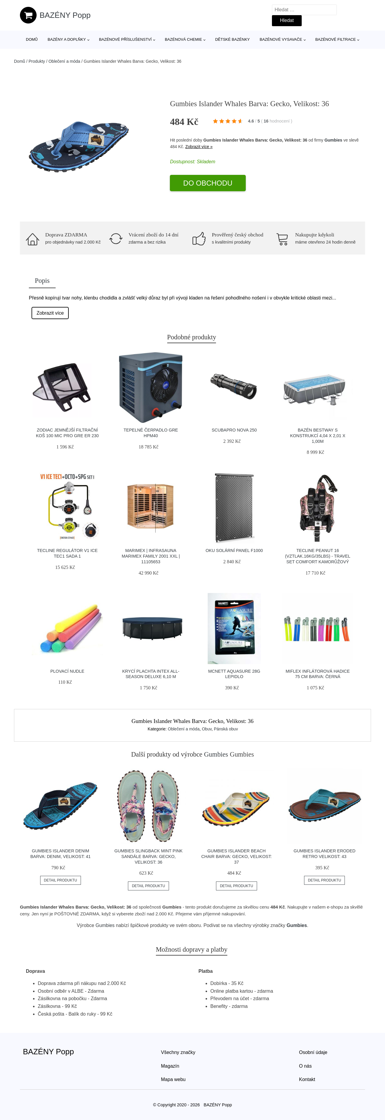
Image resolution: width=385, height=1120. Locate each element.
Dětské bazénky (232, 39)
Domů (32, 39)
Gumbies (333, 140)
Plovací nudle (67, 671)
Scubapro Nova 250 (234, 430)
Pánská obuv (226, 729)
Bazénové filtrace (335, 39)
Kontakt (307, 1079)
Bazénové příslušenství (125, 39)
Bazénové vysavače (281, 39)
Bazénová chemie (183, 39)
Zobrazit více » (199, 146)
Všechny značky (178, 1052)
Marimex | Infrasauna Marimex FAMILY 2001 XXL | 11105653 (151, 556)
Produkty (37, 61)
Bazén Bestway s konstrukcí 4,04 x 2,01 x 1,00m (317, 435)
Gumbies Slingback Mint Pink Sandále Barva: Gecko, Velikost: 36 (148, 856)
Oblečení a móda (64, 61)
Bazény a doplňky (67, 39)
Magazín (170, 1066)
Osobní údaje (313, 1052)
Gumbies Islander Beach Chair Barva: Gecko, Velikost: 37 (236, 856)
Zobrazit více (50, 313)
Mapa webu (173, 1079)
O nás (305, 1066)
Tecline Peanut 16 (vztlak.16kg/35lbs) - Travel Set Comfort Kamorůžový (317, 556)
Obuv (206, 729)
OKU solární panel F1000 (234, 550)
